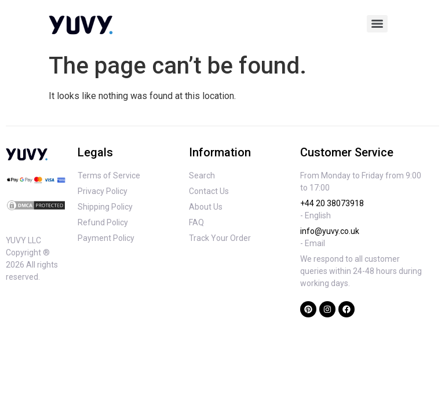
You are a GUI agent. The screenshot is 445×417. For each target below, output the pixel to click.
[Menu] (377, 23)
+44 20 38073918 (332, 203)
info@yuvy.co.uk (329, 231)
